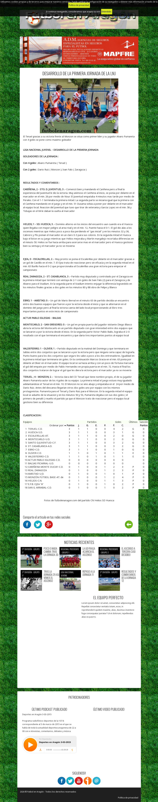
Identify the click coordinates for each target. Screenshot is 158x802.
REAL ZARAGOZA (37, 470)
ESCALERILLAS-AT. (38, 435)
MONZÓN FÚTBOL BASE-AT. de (45, 477)
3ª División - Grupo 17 (31, 550)
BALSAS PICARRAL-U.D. (41, 463)
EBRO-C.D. (34, 449)
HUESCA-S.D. (35, 432)
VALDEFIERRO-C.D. (38, 456)
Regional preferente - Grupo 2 (109, 550)
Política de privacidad (128, 797)
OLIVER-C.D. (35, 453)
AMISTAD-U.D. (36, 473)
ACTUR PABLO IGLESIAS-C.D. (44, 459)
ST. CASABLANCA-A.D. (40, 446)
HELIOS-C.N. (35, 480)
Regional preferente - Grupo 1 (70, 550)
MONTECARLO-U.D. (39, 439)
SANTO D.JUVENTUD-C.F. (42, 442)
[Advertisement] (50, 664)
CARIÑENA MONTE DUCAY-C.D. (45, 466)
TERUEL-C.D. (35, 428)
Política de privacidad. (79, 5)
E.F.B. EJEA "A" (35, 484)
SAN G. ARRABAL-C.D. (40, 487)
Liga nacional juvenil (67, 573)
